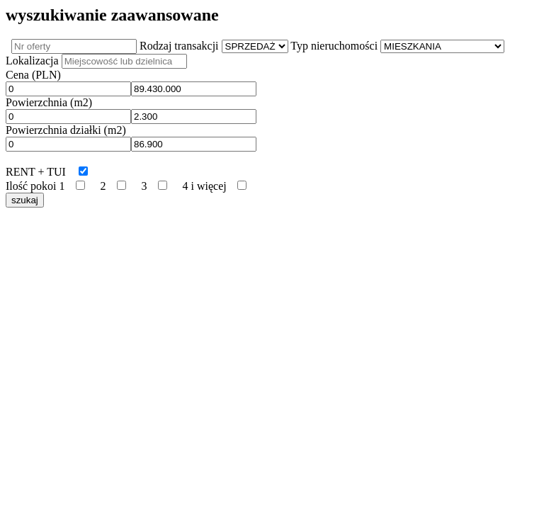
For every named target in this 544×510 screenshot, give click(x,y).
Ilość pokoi (31, 186)
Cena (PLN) (33, 75)
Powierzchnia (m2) (49, 102)
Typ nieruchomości (334, 46)
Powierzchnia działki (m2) (66, 130)
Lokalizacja (32, 61)
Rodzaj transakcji (179, 46)
